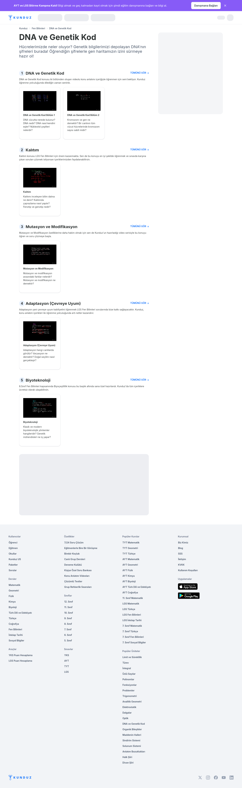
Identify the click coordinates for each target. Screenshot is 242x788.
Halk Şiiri (127, 757)
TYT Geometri (130, 548)
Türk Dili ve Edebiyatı (20, 612)
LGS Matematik (130, 603)
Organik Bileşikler (132, 729)
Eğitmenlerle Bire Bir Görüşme (80, 548)
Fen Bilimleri (38, 28)
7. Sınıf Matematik (132, 625)
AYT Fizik (127, 570)
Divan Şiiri (128, 762)
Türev (125, 662)
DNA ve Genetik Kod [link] (60, 28)
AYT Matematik (130, 559)
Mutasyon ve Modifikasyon (52, 226)
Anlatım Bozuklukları (133, 751)
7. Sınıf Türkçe (130, 631)
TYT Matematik (130, 542)
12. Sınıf (68, 601)
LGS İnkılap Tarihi (131, 620)
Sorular (13, 570)
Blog (180, 548)
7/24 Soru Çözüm (74, 542)
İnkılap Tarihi (16, 635)
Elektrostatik (129, 707)
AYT (66, 660)
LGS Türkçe (128, 609)
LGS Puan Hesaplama (20, 660)
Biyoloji (13, 607)
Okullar (13, 553)
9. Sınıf (68, 618)
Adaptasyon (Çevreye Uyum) (53, 303)
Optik (125, 718)
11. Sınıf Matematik (132, 598)
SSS (180, 553)
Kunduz (23, 28)
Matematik (14, 585)
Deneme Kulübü (73, 564)
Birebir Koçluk (72, 553)
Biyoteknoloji (38, 380)
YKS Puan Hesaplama (21, 655)
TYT (66, 666)
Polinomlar (128, 679)
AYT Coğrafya (130, 592)
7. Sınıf (67, 629)
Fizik (11, 596)
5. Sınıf (68, 640)
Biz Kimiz (183, 542)
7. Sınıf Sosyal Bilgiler (134, 642)
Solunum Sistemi (131, 746)
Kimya (12, 601)
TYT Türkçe (128, 553)
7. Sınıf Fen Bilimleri (133, 636)
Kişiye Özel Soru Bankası (78, 570)
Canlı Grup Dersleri (74, 559)
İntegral (126, 668)
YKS (66, 655)
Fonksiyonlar (129, 684)
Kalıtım (32, 150)
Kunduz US (15, 559)
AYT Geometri (130, 564)
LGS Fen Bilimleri (131, 614)
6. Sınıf (68, 635)
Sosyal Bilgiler (16, 640)
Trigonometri (129, 696)
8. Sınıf (68, 623)
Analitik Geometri (132, 701)
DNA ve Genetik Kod (45, 73)
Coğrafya (14, 623)
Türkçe (12, 618)
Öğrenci (13, 542)
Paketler (13, 564)
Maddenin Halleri (131, 734)
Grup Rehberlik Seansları (78, 587)
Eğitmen (13, 548)
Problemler (128, 690)
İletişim (182, 559)
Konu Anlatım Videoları (76, 575)
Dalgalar (127, 712)
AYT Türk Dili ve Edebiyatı (136, 587)
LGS (66, 671)
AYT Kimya (128, 575)
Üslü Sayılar (129, 673)
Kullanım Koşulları (188, 570)
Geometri (14, 590)
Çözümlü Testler (73, 581)
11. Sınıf (68, 607)
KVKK (181, 564)
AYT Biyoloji (129, 581)
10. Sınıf (68, 612)
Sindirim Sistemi (131, 740)
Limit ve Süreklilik (132, 657)
